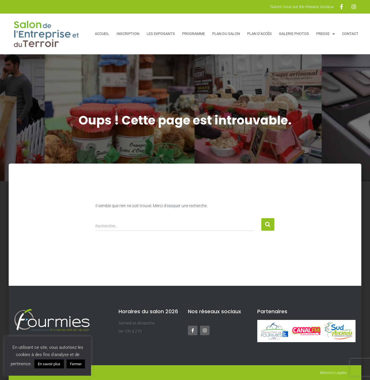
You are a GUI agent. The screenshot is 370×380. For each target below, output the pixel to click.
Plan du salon (226, 33)
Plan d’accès (259, 33)
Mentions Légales (333, 373)
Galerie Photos (294, 33)
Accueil (102, 33)
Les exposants (161, 33)
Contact (350, 33)
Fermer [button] (76, 364)
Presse (325, 34)
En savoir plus (49, 364)
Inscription (127, 33)
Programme (193, 33)
